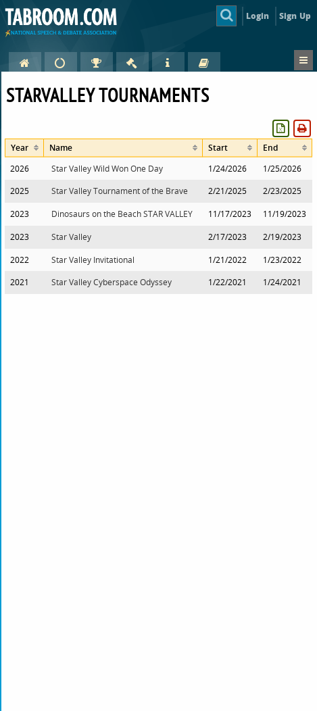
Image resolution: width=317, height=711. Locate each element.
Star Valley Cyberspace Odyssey (111, 282)
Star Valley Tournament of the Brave (119, 191)
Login (258, 16)
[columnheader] (25, 148)
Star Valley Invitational (93, 260)
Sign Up (295, 16)
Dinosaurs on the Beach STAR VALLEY (122, 214)
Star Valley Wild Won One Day (107, 169)
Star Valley (71, 237)
